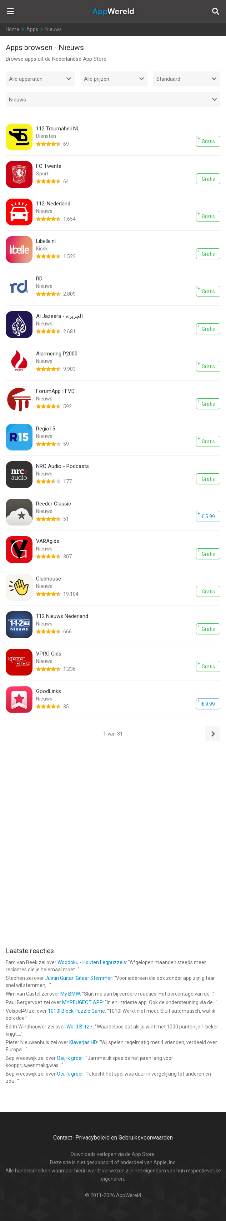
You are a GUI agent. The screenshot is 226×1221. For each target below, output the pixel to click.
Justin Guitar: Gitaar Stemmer (78, 978)
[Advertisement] (113, 793)
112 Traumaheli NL (58, 128)
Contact (62, 1137)
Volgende (212, 733)
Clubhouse (48, 578)
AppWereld (113, 11)
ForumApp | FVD (55, 391)
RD (39, 278)
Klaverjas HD (83, 1042)
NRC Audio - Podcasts (62, 466)
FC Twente (48, 166)
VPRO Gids (48, 654)
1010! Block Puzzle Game (76, 1011)
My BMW (70, 994)
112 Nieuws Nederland (62, 616)
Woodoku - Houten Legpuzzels (91, 962)
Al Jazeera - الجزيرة (59, 316)
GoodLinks (48, 691)
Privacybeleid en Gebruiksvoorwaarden (124, 1137)
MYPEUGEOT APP (82, 1002)
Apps (32, 29)
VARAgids (47, 541)
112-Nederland (53, 203)
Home (12, 29)
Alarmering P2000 (56, 353)
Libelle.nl (46, 241)
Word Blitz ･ (79, 1027)
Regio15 (45, 428)
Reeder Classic (53, 503)
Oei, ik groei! (70, 1058)
